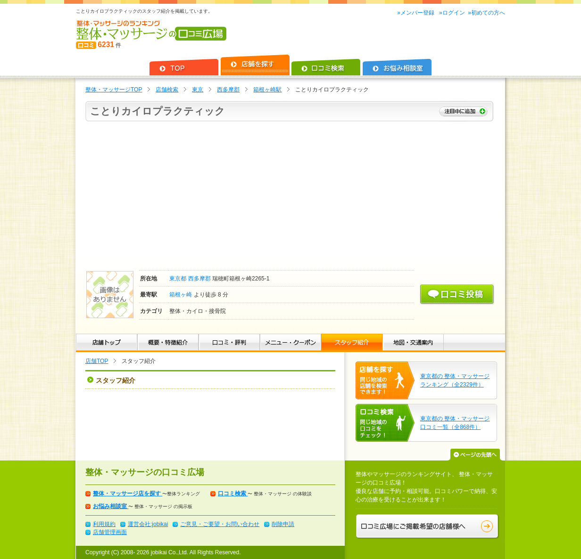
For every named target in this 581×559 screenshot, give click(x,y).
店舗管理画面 (110, 532)
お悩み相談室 (110, 506)
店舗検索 (167, 89)
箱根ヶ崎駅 (267, 89)
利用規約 (104, 524)
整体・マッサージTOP (113, 89)
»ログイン (452, 12)
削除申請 (283, 524)
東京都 (178, 278)
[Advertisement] (290, 199)
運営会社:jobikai (148, 524)
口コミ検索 (233, 493)
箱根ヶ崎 (181, 294)
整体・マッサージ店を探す (127, 493)
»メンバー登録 (416, 12)
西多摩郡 (228, 89)
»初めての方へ (486, 12)
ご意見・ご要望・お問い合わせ (219, 524)
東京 (197, 89)
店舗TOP (96, 361)
